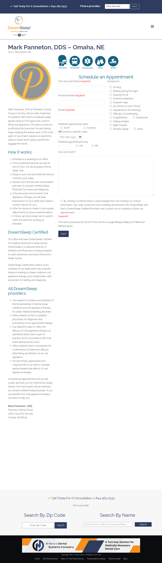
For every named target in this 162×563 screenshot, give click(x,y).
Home (37, 559)
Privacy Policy (122, 222)
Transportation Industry (96, 559)
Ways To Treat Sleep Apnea (72, 559)
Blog (125, 559)
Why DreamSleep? (50, 559)
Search (143, 524)
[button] (152, 26)
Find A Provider (115, 559)
